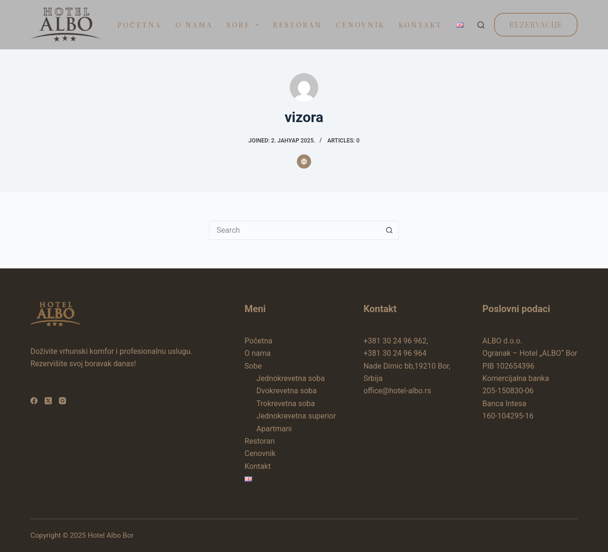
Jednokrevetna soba (290, 378)
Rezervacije (535, 24)
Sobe (245, 24)
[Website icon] (304, 161)
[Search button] (389, 230)
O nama (194, 24)
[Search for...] (294, 230)
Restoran (297, 24)
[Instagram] (62, 400)
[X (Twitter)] (48, 400)
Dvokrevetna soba (286, 390)
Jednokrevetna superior (296, 415)
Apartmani (274, 428)
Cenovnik (360, 24)
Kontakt (420, 24)
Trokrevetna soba (285, 403)
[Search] (480, 25)
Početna (139, 24)
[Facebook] (34, 400)
